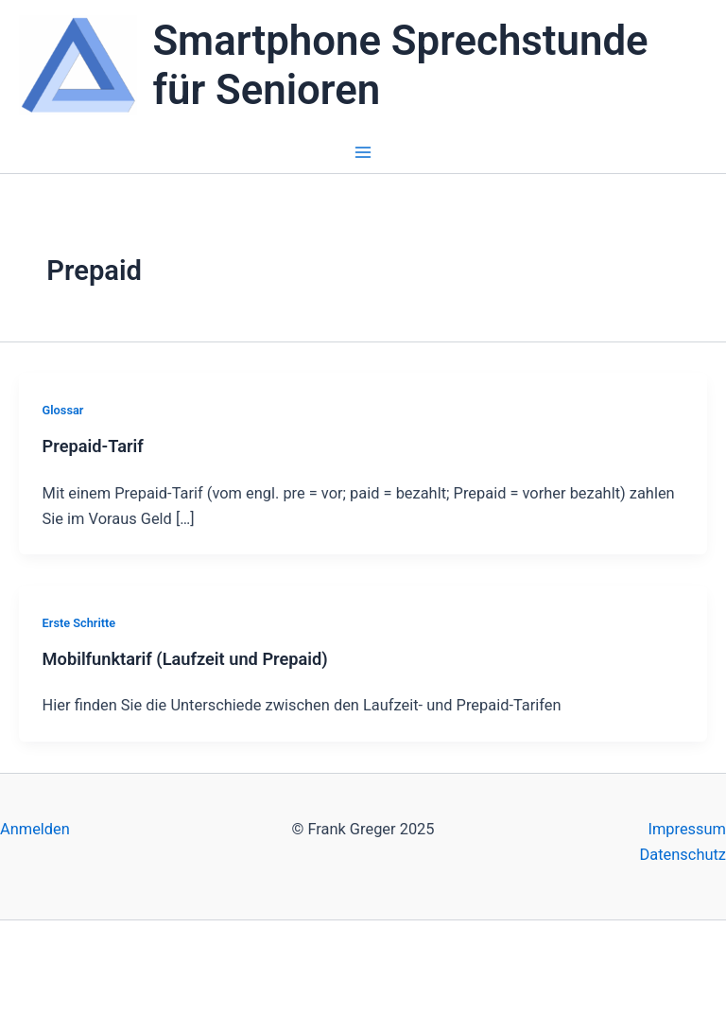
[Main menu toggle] (363, 152)
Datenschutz (683, 855)
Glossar (63, 410)
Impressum (687, 829)
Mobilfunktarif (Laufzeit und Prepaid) (185, 659)
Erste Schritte (79, 623)
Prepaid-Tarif (93, 446)
